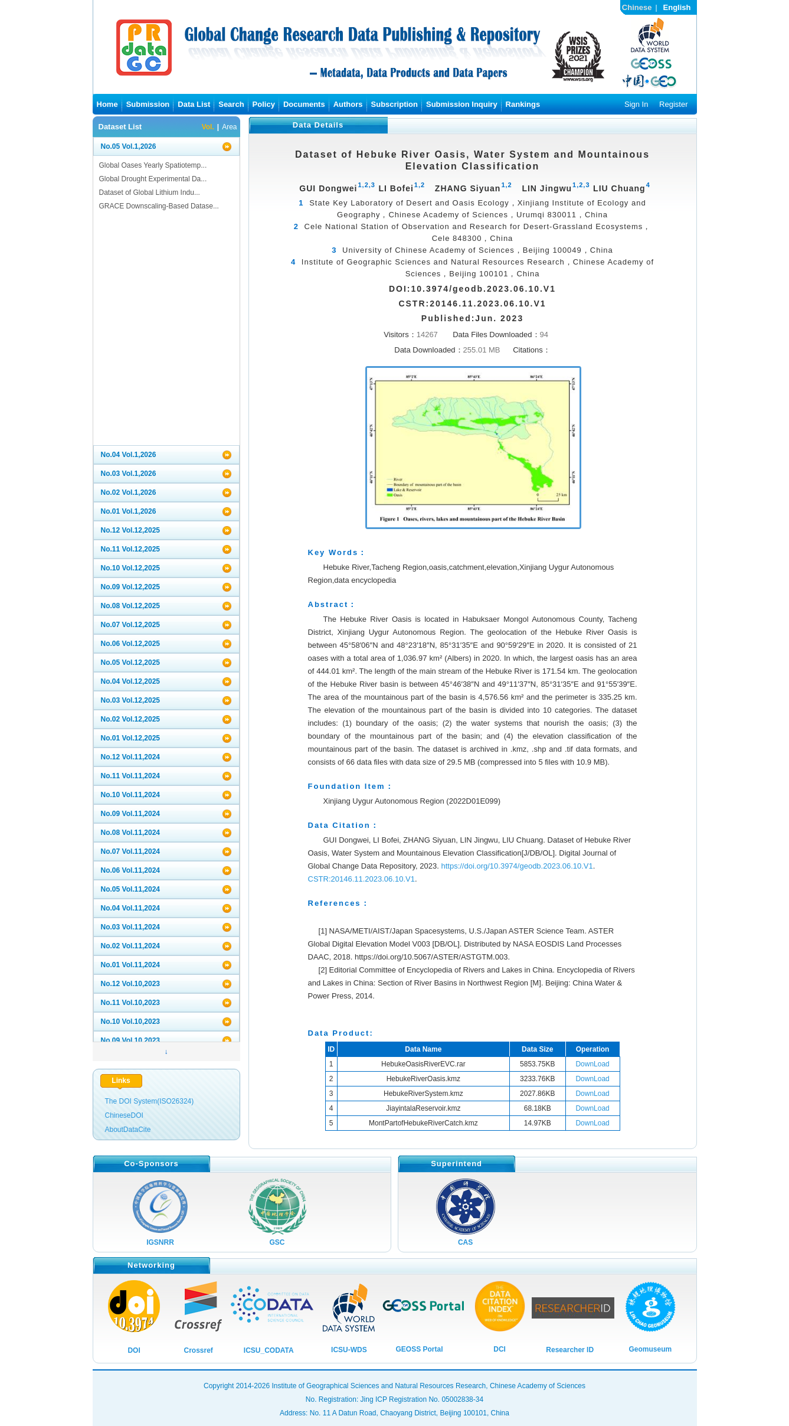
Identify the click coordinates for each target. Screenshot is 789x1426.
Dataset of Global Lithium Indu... (149, 192)
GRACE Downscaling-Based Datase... (159, 206)
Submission (148, 104)
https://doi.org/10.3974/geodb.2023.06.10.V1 (516, 866)
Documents (304, 104)
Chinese (637, 7)
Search (231, 104)
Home (107, 104)
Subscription (394, 104)
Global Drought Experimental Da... (153, 179)
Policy (264, 104)
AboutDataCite (128, 1129)
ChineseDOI (124, 1115)
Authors (348, 104)
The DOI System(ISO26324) (149, 1101)
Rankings (523, 104)
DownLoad (592, 1064)
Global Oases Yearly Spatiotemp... (153, 165)
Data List (194, 104)
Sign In (636, 104)
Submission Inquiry (461, 104)
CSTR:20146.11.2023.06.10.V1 (361, 878)
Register (673, 104)
